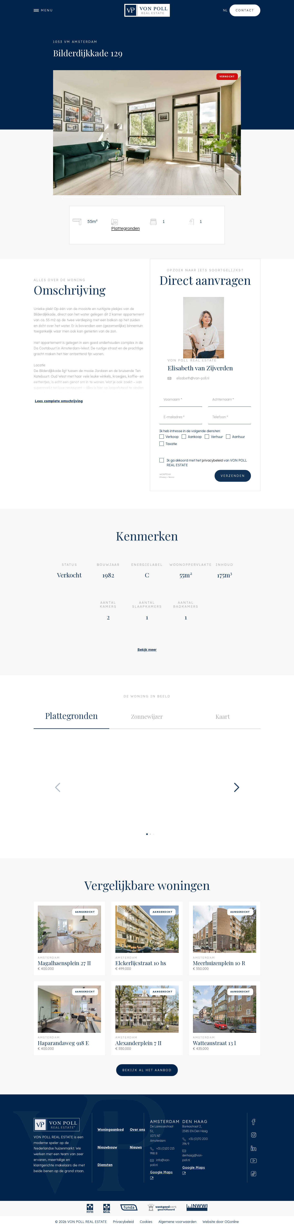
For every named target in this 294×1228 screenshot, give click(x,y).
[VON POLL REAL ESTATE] (147, 10)
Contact (245, 10)
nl (225, 10)
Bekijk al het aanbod (147, 1070)
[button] (82, 197)
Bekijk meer (147, 650)
